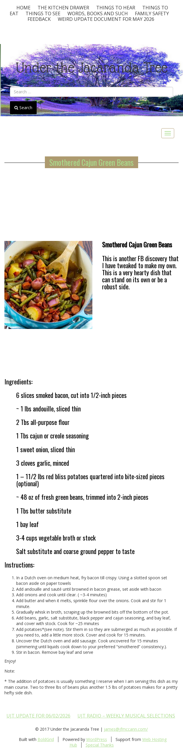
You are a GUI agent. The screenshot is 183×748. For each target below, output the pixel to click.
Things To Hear (115, 7)
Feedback (39, 19)
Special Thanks (100, 745)
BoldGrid (46, 739)
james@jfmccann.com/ (126, 729)
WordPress (96, 739)
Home (23, 7)
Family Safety (152, 13)
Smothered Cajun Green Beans (91, 162)
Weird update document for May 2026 (106, 19)
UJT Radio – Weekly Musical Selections (126, 715)
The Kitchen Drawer (63, 7)
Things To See (43, 13)
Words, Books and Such (97, 13)
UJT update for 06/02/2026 (38, 715)
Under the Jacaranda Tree (91, 67)
